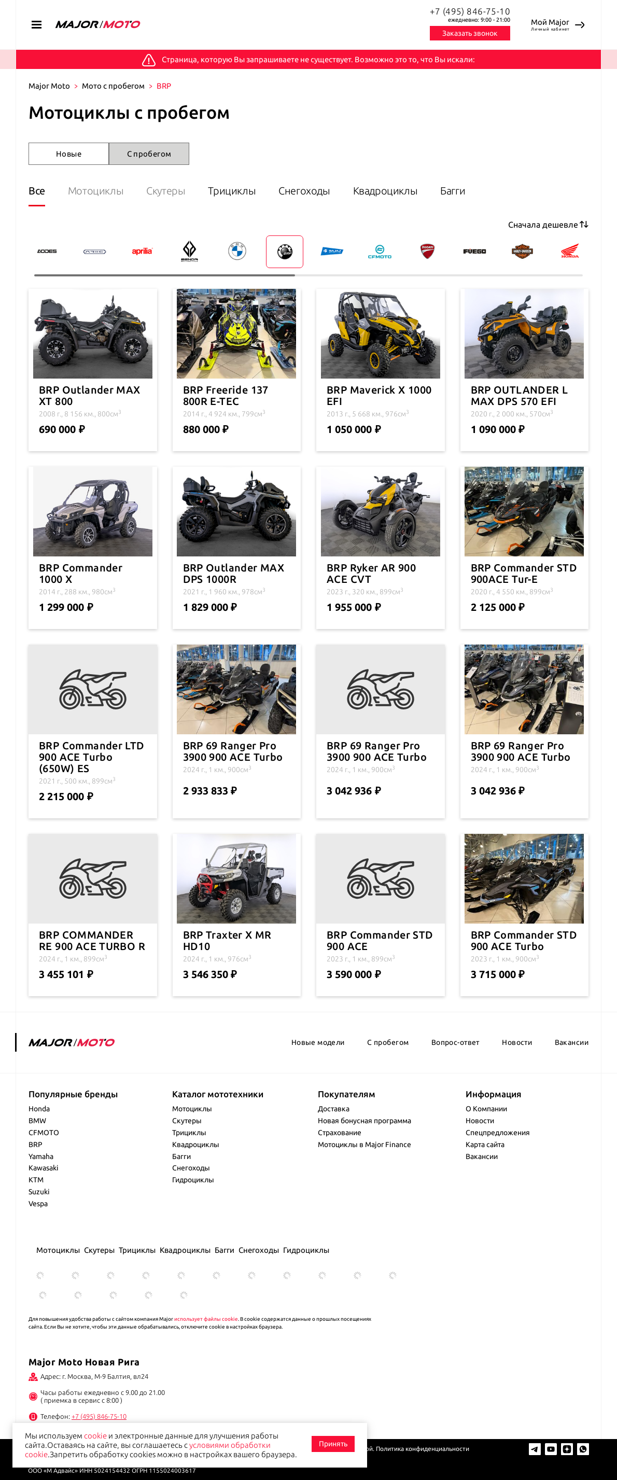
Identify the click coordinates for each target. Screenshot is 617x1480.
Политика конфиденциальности (422, 1448)
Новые (68, 153)
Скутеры (165, 191)
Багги (452, 191)
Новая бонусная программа (364, 1120)
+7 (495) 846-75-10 (470, 11)
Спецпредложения (498, 1132)
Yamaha (41, 1156)
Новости (517, 1042)
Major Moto (49, 85)
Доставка (333, 1109)
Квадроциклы (385, 191)
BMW (37, 1120)
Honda (39, 1109)
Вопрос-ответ (455, 1042)
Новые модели (318, 1042)
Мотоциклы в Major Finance (364, 1144)
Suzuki (39, 1192)
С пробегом (149, 153)
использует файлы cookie (206, 1319)
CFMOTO (44, 1132)
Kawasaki (44, 1168)
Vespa (38, 1203)
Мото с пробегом (113, 85)
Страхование (339, 1132)
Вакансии (571, 1042)
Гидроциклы (193, 1180)
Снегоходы (304, 191)
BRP (36, 1144)
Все (37, 191)
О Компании (486, 1109)
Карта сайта (485, 1144)
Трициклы (232, 191)
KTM (36, 1180)
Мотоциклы (95, 191)
